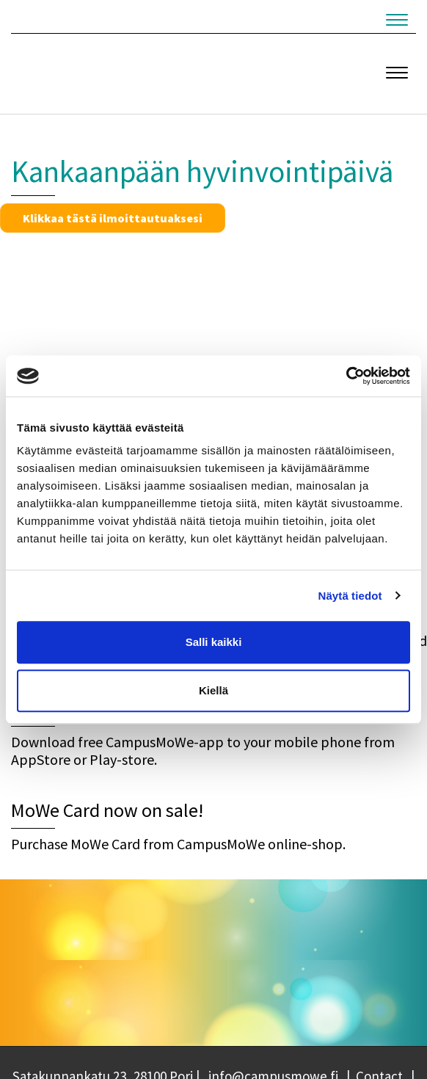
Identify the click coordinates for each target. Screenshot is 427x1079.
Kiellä (213, 690)
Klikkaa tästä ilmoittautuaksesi (112, 218)
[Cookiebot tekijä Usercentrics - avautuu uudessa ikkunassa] (346, 375)
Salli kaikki (214, 642)
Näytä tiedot (350, 595)
